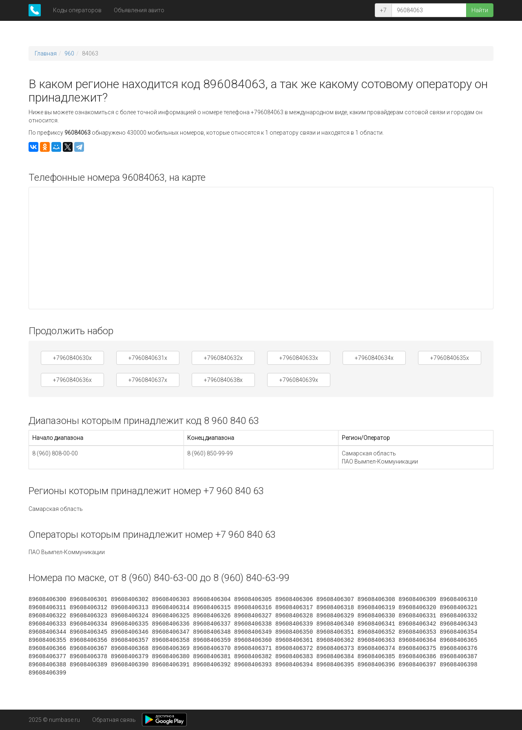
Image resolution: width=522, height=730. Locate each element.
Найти (479, 10)
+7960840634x (374, 358)
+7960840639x (298, 380)
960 (69, 53)
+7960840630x (72, 358)
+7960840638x (223, 380)
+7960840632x (223, 358)
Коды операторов (77, 10)
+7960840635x (449, 358)
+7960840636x (72, 380)
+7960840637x (147, 380)
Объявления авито (139, 10)
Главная (46, 53)
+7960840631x (147, 358)
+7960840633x (298, 358)
